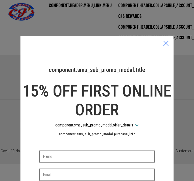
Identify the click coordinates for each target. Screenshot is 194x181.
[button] (165, 20)
